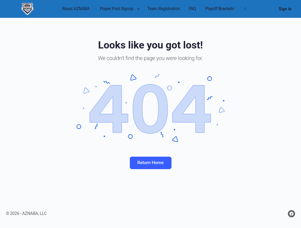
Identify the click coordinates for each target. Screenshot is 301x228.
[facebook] (291, 213)
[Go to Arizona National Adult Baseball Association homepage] (27, 8)
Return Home (150, 162)
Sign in (285, 9)
